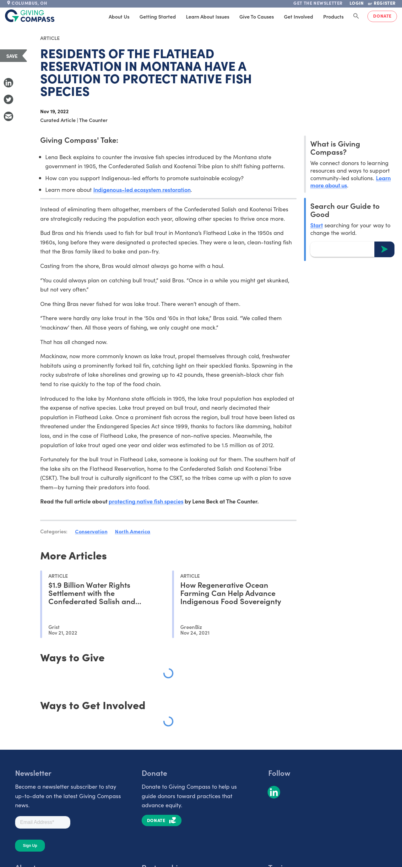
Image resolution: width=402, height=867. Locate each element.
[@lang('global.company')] (30, 15)
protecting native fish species (146, 501)
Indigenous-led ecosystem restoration (142, 189)
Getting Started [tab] (157, 16)
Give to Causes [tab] (256, 16)
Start (316, 225)
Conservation (91, 531)
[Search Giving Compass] (356, 16)
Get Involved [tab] (298, 16)
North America (132, 531)
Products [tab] (333, 16)
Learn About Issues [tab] (207, 16)
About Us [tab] (119, 16)
